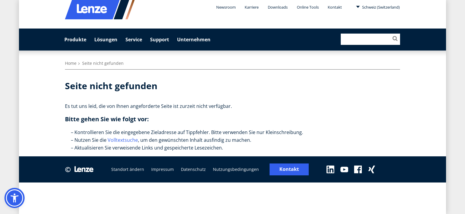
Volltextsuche (123, 140)
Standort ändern (127, 169)
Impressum (162, 169)
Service (133, 39)
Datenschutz (193, 169)
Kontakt (335, 7)
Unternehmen (194, 39)
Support (159, 39)
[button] (14, 198)
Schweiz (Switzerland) (378, 7)
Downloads (278, 7)
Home (71, 63)
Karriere (252, 7)
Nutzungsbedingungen (236, 169)
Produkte (75, 39)
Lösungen (105, 39)
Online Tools (308, 7)
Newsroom (226, 7)
